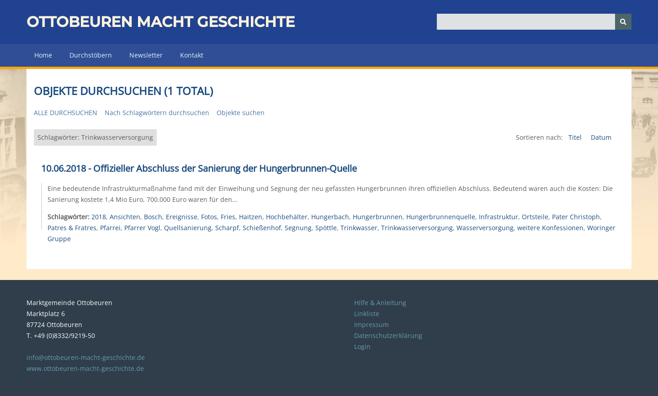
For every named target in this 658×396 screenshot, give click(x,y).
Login (362, 346)
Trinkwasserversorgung (417, 227)
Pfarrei (110, 227)
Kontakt (191, 55)
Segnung (298, 227)
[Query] (534, 22)
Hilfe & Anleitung (380, 302)
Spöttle (326, 227)
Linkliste (366, 313)
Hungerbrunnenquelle (440, 216)
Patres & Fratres (72, 227)
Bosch (153, 216)
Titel (576, 137)
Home (43, 55)
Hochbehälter (287, 216)
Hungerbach (330, 216)
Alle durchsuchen (65, 112)
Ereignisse (181, 216)
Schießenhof (262, 227)
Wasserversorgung (485, 227)
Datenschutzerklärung (388, 335)
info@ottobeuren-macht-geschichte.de (86, 357)
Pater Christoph (576, 216)
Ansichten (125, 216)
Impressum (371, 324)
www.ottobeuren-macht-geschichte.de (85, 368)
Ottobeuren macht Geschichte (161, 22)
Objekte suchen (241, 112)
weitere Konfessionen (550, 227)
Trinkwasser (358, 227)
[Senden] (623, 22)
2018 (98, 216)
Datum (601, 137)
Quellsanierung (188, 227)
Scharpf (227, 227)
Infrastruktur (498, 216)
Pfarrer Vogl (142, 227)
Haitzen (250, 216)
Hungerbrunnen (378, 216)
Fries (228, 216)
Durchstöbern (90, 55)
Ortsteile (535, 216)
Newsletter (146, 55)
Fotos (209, 216)
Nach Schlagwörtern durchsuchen (157, 112)
